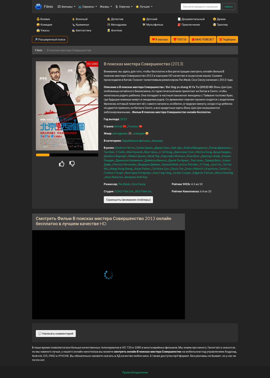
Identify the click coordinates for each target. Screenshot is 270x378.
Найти (229, 6)
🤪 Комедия (44, 24)
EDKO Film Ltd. (124, 191)
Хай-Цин (177, 147)
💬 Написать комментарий (55, 333)
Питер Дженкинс (220, 147)
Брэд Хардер (222, 152)
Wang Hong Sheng (121, 168)
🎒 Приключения (189, 24)
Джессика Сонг (184, 152)
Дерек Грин (162, 147)
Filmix (48, 6)
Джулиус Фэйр (210, 156)
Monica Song (204, 152)
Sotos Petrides (189, 164)
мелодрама (120, 133)
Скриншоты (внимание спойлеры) (128, 199)
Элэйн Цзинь (145, 147)
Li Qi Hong (166, 152)
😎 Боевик (43, 19)
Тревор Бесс (213, 160)
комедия (139, 133)
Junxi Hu (216, 164)
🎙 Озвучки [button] (122, 6)
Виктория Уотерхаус (138, 172)
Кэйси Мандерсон (196, 147)
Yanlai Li (224, 168)
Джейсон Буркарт (115, 156)
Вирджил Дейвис (149, 164)
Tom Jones (197, 160)
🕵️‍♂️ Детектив (115, 19)
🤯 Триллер (220, 24)
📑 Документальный (190, 19)
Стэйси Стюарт (114, 172)
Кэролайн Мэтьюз (173, 156)
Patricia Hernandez (125, 164)
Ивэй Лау (154, 156)
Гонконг (133, 126)
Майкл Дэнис (138, 156)
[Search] (201, 6)
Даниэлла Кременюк (130, 160)
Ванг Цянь (151, 152)
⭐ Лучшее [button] (143, 6)
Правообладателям (135, 372)
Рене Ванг (193, 156)
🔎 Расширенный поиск (49, 39)
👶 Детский (149, 19)
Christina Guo (161, 168)
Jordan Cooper (182, 172)
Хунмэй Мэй (170, 164)
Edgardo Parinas (203, 172)
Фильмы (157, 140)
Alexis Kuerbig (224, 172)
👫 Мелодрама (116, 24)
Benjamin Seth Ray (136, 177)
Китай (118, 126)
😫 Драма (219, 19)
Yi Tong (205, 164)
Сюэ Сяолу (138, 184)
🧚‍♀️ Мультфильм (152, 24)
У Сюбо (121, 152)
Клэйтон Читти (125, 147)
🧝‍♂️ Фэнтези (114, 30)
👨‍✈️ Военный (79, 19)
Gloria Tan (177, 168)
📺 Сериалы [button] (86, 6)
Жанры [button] (105, 6)
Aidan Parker (142, 168)
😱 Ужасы (43, 30)
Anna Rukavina (114, 177)
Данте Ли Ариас (179, 160)
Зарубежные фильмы (136, 140)
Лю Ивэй (124, 184)
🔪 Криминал (80, 24)
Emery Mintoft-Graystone (201, 168)
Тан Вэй (109, 152)
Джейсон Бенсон (156, 160)
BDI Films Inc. (143, 191)
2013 (123, 119)
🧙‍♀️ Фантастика (81, 30)
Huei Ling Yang (162, 172)
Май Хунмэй (135, 152)
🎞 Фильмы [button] (65, 6)
